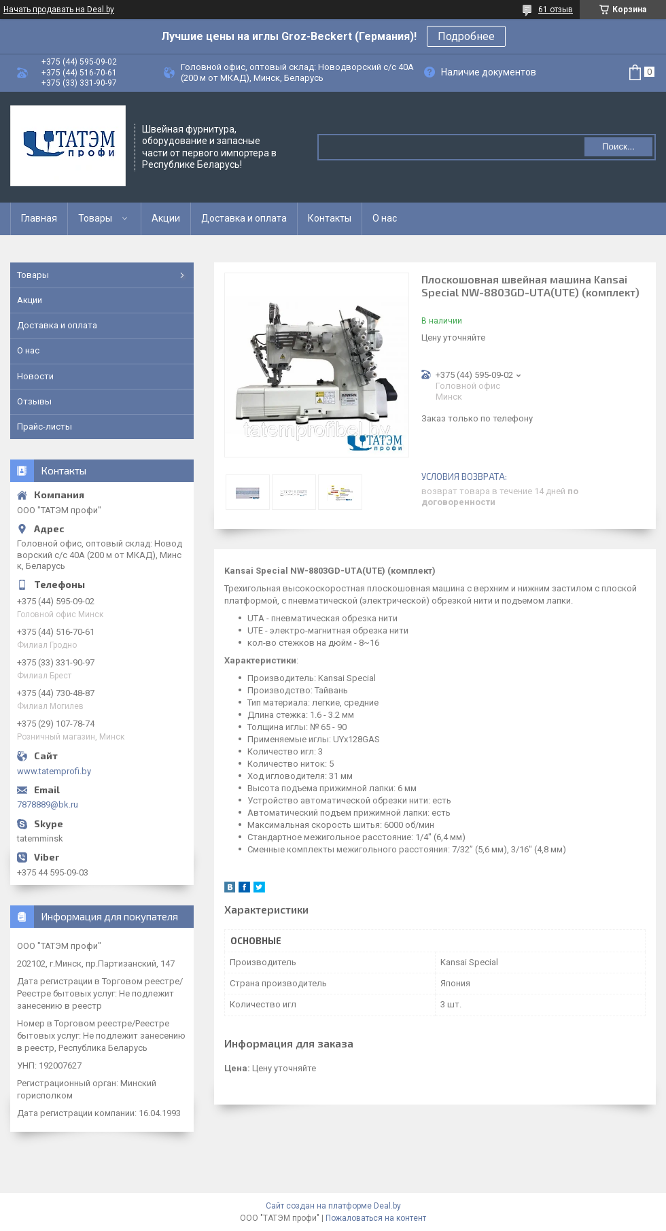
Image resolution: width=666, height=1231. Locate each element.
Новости (35, 376)
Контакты (329, 218)
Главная (39, 218)
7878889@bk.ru (47, 804)
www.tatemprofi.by (54, 771)
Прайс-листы (44, 426)
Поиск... (618, 146)
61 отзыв (555, 9)
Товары (95, 218)
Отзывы (34, 401)
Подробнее (466, 36)
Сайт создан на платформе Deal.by (333, 1206)
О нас (384, 218)
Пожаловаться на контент (376, 1218)
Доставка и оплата (244, 218)
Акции (166, 218)
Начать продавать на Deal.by (58, 9)
